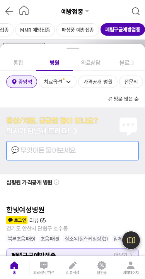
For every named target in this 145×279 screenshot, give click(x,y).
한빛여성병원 (25, 209)
